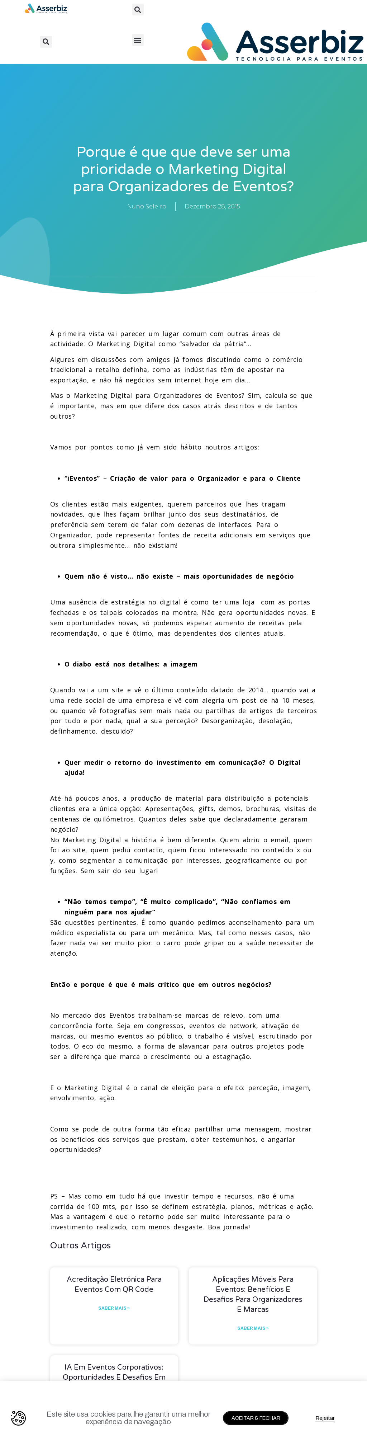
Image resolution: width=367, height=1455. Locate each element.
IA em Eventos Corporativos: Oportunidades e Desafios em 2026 (114, 1377)
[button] (138, 9)
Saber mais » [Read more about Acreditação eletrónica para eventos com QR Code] (114, 1308)
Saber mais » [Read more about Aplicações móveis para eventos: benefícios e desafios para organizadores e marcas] (253, 1328)
